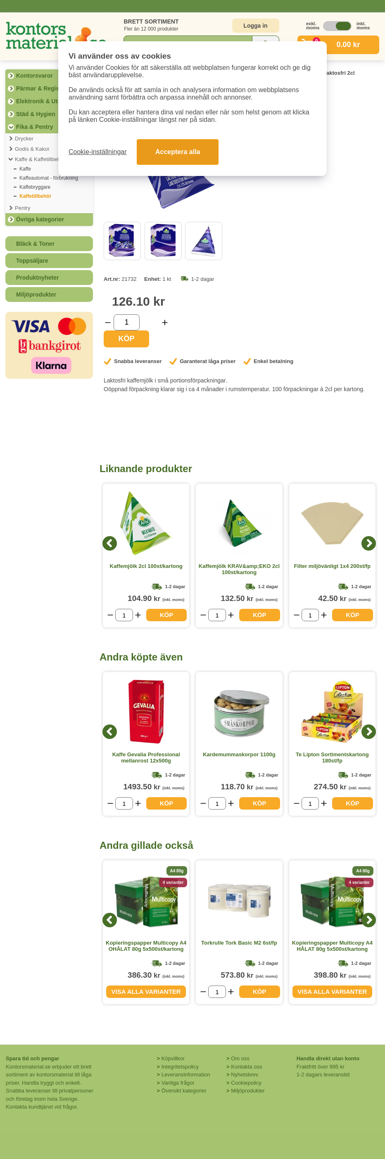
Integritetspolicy (180, 1067)
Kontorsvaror (34, 75)
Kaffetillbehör (35, 196)
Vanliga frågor (178, 1083)
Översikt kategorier (184, 1091)
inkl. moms (361, 25)
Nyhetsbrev (244, 1074)
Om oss (240, 1058)
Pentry (23, 208)
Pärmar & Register (41, 88)
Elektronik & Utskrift (44, 101)
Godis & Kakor (32, 149)
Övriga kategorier (40, 219)
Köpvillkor (173, 1058)
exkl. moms (310, 25)
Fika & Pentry (34, 127)
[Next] (368, 543)
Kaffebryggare (34, 187)
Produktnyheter (37, 277)
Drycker (24, 138)
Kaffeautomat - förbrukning (48, 178)
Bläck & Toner (35, 243)
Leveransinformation (186, 1074)
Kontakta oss (246, 1067)
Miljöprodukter (36, 294)
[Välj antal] (127, 322)
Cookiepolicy (246, 1083)
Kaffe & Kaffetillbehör (40, 159)
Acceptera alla (177, 151)
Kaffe (25, 169)
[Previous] (109, 543)
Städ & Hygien (35, 114)
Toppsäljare (32, 260)
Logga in (255, 25)
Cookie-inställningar (98, 151)
